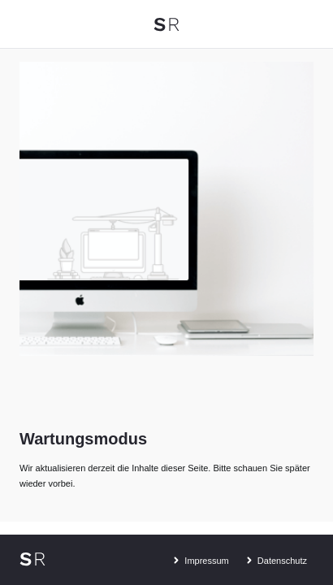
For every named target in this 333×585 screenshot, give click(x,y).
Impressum (198, 558)
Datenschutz (274, 558)
